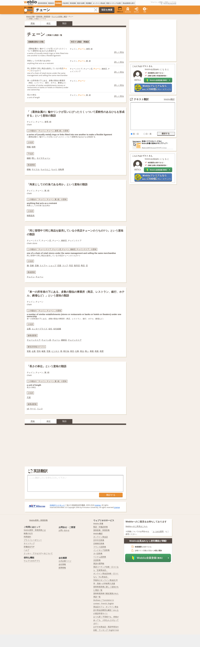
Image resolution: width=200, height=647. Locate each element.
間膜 (29, 147)
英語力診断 (81, 3)
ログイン (136, 11)
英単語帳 (73, 3)
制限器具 (31, 215)
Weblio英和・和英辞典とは (35, 530)
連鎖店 (64, 340)
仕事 (77, 351)
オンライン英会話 (99, 3)
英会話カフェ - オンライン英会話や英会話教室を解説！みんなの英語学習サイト (106, 610)
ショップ (52, 265)
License (98, 505)
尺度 (29, 397)
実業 (29, 351)
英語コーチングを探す (114, 3)
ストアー (43, 265)
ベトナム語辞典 (99, 557)
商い (87, 351)
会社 (50, 328)
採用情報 (62, 567)
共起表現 (65, 3)
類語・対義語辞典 (100, 527)
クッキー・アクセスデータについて (38, 553)
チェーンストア (33, 340)
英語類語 (58, 3)
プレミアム (128, 11)
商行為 (66, 351)
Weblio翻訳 (169, 99)
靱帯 (34, 147)
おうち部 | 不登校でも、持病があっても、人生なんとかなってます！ (106, 620)
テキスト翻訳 (141, 99)
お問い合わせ (64, 530)
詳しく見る (119, 52)
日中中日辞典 (98, 540)
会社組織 (57, 328)
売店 (71, 265)
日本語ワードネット (57, 505)
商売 (72, 351)
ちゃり (54, 169)
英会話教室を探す (129, 3)
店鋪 (32, 265)
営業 (48, 351)
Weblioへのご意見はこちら (137, 526)
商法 (82, 351)
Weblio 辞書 (30, 16)
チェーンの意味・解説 (59, 16)
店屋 (59, 265)
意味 (33, 23)
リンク (40, 408)
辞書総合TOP (29, 546)
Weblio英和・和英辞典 (38, 520)
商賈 (102, 351)
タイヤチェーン (43, 158)
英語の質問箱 (98, 563)
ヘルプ (26, 550)
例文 (49, 23)
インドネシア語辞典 (101, 550)
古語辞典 (97, 560)
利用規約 (27, 536)
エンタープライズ (39, 328)
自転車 (61, 169)
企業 (29, 328)
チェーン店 (46, 340)
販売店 (77, 265)
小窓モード (120, 9)
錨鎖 (29, 158)
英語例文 (51, 3)
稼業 (43, 351)
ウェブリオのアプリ (32, 560)
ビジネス (55, 351)
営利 (39, 351)
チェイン (31, 276)
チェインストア (75, 340)
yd (28, 408)
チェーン (39, 276)
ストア (65, 265)
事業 (92, 351)
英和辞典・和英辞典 (43, 16)
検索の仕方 (28, 533)
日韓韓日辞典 (98, 543)
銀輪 (29, 169)
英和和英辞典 (42, 3)
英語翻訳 (89, 3)
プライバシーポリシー (33, 540)
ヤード (33, 408)
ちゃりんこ (45, 169)
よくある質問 (158, 531)
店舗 (37, 265)
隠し (34, 158)
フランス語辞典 (99, 547)
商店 (83, 265)
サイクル (35, 169)
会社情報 (62, 564)
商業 (97, 351)
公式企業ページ (65, 561)
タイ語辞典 (97, 553)
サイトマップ (29, 543)
